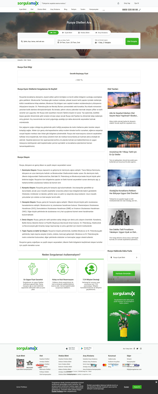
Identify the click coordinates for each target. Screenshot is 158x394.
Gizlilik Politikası (57, 391)
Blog (65, 9)
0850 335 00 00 (131, 9)
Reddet (126, 387)
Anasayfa (20, 60)
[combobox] (37, 41)
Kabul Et (137, 387)
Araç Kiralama (55, 9)
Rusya (29, 60)
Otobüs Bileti (42, 9)
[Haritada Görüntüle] (124, 273)
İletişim (73, 9)
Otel (32, 9)
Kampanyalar (93, 9)
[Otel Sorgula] (132, 41)
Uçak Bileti (22, 9)
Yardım (83, 9)
